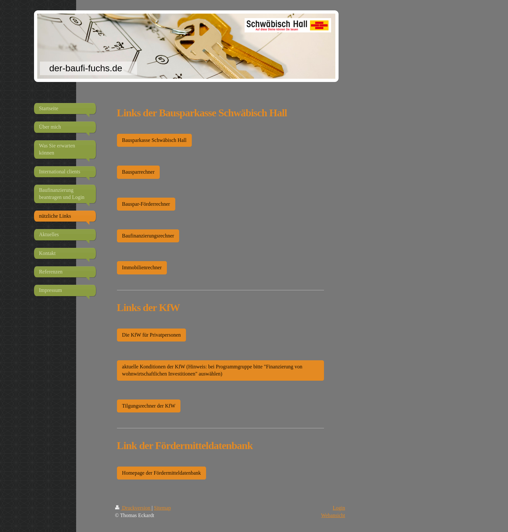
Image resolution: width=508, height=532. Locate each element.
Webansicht (333, 515)
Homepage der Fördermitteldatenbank (161, 473)
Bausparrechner (138, 172)
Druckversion (133, 508)
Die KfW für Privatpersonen (151, 335)
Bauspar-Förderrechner (146, 204)
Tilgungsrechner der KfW (149, 406)
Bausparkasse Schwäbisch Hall (154, 140)
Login (339, 508)
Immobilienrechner (142, 267)
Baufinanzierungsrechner (148, 235)
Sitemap (162, 508)
